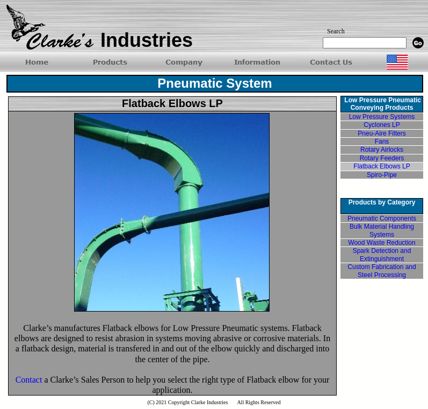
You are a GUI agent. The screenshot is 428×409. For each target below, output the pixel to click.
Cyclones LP (382, 125)
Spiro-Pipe (382, 175)
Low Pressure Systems (382, 117)
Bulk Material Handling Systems (382, 230)
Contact (29, 379)
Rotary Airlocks (381, 149)
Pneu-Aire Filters (381, 133)
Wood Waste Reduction (381, 242)
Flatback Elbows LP (381, 166)
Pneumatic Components (381, 218)
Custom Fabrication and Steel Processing (381, 270)
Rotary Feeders (382, 158)
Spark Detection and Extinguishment (382, 254)
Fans (382, 141)
